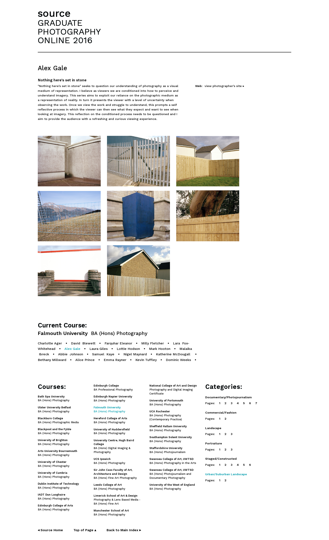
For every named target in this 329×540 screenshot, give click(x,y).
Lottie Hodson (128, 349)
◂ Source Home (50, 530)
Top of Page (84, 530)
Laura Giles (98, 349)
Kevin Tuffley (146, 360)
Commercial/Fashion (220, 412)
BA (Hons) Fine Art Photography (115, 473)
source (54, 13)
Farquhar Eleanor (118, 343)
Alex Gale (72, 349)
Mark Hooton (159, 349)
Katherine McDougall (173, 354)
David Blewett (83, 343)
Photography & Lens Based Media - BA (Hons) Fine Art (117, 499)
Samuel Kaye (103, 354)
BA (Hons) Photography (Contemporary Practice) (165, 415)
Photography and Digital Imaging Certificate (173, 389)
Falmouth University (93, 333)
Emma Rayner (115, 360)
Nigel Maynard (135, 354)
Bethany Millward (52, 360)
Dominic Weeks (178, 360)
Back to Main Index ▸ (124, 530)
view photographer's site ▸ (224, 86)
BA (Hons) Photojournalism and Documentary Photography (171, 473)
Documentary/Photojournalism (228, 397)
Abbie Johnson (70, 354)
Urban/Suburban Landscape (226, 474)
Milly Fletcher (152, 343)
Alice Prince (85, 360)
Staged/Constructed (221, 458)
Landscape (213, 428)
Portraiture (213, 443)
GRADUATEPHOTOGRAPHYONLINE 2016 (69, 31)
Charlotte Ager (50, 343)
